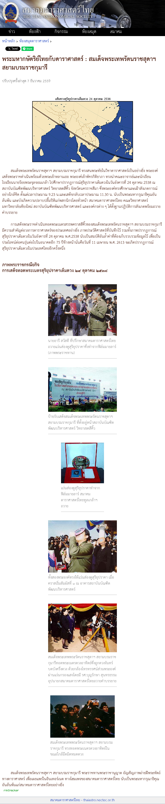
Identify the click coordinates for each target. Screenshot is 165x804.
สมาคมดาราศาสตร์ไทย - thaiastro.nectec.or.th (82, 800)
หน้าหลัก (8, 41)
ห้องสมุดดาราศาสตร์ (34, 41)
